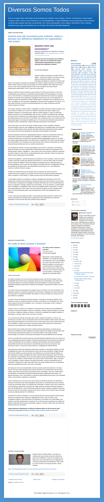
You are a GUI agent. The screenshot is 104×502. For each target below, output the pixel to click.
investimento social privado (77, 86)
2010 (74, 293)
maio (75, 283)
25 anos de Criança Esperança (86, 185)
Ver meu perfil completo (77, 238)
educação (92, 79)
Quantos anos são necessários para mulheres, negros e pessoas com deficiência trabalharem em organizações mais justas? (35, 39)
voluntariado (84, 79)
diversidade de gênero (88, 91)
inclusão (73, 84)
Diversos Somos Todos (38, 9)
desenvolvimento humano (90, 89)
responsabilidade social (77, 74)
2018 (74, 247)
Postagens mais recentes (15, 479)
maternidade (73, 113)
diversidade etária (75, 81)
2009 (74, 295)
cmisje (55, 493)
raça (93, 116)
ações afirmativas (91, 74)
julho (75, 268)
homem (92, 84)
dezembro (77, 261)
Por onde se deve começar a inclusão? (27, 243)
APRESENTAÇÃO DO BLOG (88, 96)
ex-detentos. (75, 109)
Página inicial (36, 479)
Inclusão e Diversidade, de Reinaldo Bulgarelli (88, 133)
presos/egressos (81, 116)
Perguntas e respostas (87, 158)
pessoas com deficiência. (85, 114)
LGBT (76, 67)
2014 (74, 254)
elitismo (87, 84)
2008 (74, 298)
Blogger (68, 493)
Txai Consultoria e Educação (89, 81)
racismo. (88, 116)
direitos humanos (90, 65)
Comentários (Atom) (18, 482)
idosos (88, 111)
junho (76, 270)
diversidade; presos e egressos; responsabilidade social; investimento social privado (83, 104)
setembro (77, 263)
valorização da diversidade (81, 87)
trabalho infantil (74, 121)
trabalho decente (75, 96)
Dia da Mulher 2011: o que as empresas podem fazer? (88, 146)
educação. (94, 108)
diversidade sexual (77, 82)
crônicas (80, 89)
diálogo (88, 108)
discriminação (92, 77)
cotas (78, 98)
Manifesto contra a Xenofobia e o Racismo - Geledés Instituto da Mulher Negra (88, 172)
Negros (84, 67)
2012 (74, 259)
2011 (74, 291)
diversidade (76, 63)
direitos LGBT (76, 91)
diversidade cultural (87, 72)
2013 (74, 257)
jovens (93, 111)
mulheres (73, 77)
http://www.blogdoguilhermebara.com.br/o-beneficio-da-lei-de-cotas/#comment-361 (32, 469)
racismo (77, 69)
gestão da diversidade (80, 111)
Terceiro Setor (82, 77)
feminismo (92, 109)
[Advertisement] (36, 223)
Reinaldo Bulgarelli (86, 213)
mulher (94, 86)
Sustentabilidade (76, 65)
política (94, 114)
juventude (88, 86)
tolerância (92, 94)
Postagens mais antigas (58, 479)
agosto (76, 266)
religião (80, 94)
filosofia (72, 111)
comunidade (80, 84)
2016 (74, 250)
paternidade (83, 113)
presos (74, 116)
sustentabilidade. (74, 118)
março (76, 288)
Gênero (93, 67)
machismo (75, 79)
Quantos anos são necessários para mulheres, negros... (83, 273)
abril (75, 285)
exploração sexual (84, 109)
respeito (86, 94)
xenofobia (78, 124)
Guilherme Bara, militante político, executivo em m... (83, 279)
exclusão (92, 92)
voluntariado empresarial (88, 121)
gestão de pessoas (89, 82)
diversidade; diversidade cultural (79, 92)
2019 (74, 245)
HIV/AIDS (73, 98)
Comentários (76, 205)
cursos (87, 98)
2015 (74, 252)
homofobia (73, 94)
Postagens (75, 202)
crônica (82, 98)
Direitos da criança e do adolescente (84, 76)
